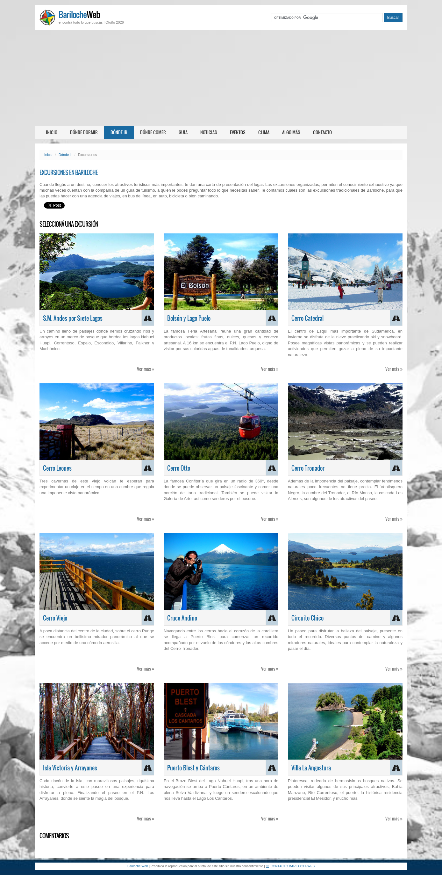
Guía (183, 132)
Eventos (238, 132)
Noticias (208, 132)
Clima (263, 132)
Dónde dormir (84, 132)
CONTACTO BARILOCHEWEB (290, 866)
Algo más (291, 132)
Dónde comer (153, 132)
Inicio (51, 132)
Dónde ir (118, 132)
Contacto (322, 132)
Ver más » (145, 369)
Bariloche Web (137, 866)
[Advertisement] (221, 78)
